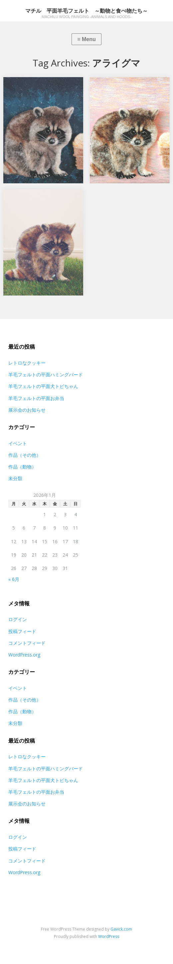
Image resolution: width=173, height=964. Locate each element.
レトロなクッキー (27, 363)
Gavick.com (121, 929)
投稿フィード (22, 631)
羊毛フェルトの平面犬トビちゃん (43, 386)
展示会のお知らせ (27, 410)
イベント (17, 443)
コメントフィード (27, 643)
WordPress (108, 936)
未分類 (15, 478)
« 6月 (13, 579)
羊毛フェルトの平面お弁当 (36, 398)
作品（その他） (24, 455)
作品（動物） (22, 466)
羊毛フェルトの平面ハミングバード (45, 374)
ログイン (17, 619)
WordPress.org (24, 654)
